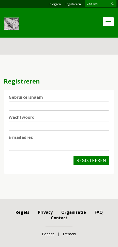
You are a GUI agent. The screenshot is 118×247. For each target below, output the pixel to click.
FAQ (99, 212)
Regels (22, 212)
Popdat (48, 234)
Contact (59, 218)
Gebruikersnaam (26, 97)
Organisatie (73, 212)
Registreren (73, 4)
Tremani (69, 234)
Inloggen (55, 4)
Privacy (45, 212)
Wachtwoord (22, 117)
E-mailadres (21, 137)
